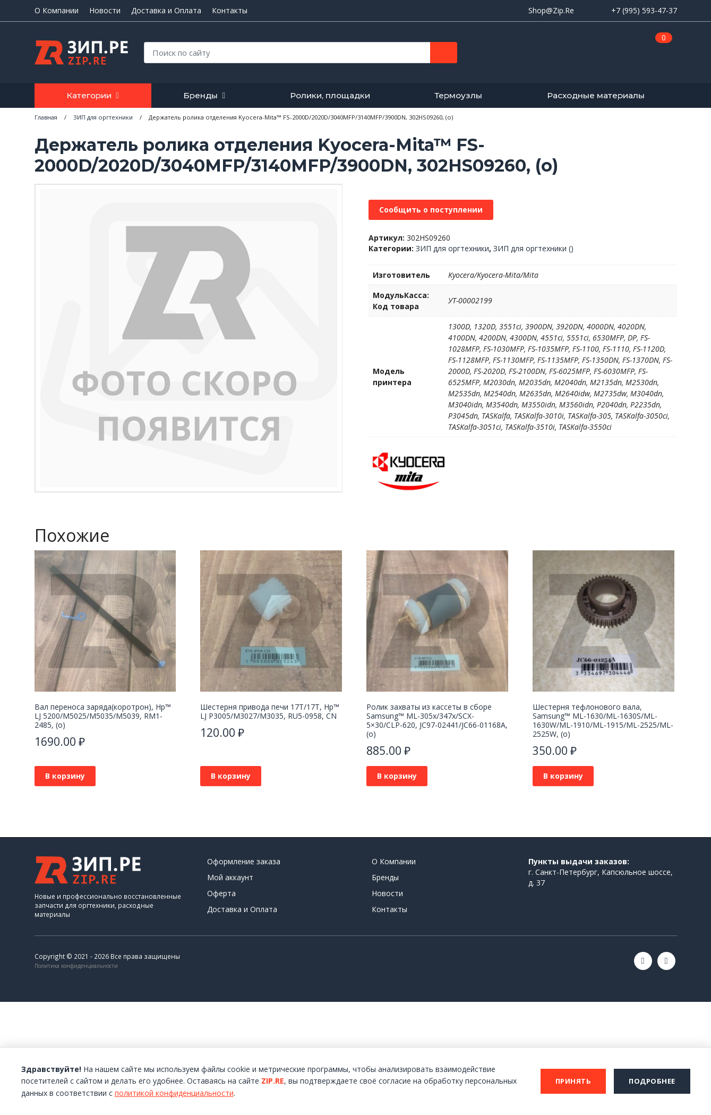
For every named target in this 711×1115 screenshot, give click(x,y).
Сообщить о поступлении (431, 210)
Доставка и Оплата (166, 10)
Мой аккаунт (230, 877)
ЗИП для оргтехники (452, 248)
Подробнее (652, 1081)
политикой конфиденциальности (174, 1093)
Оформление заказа (243, 861)
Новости (105, 10)
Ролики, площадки (330, 95)
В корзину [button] (65, 776)
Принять (573, 1081)
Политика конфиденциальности (76, 965)
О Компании (57, 10)
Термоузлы (458, 95)
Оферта (221, 893)
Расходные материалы (596, 95)
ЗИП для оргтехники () (533, 248)
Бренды (200, 95)
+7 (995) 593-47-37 (644, 10)
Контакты (229, 10)
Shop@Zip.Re (551, 10)
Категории (89, 95)
